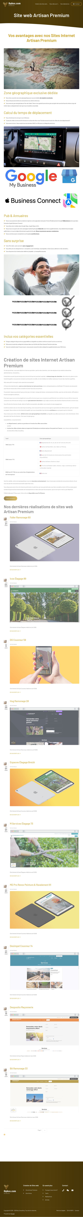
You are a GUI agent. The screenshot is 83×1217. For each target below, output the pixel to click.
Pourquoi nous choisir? (51, 1190)
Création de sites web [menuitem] (41, 5)
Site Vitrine (29, 1193)
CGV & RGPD (70, 1210)
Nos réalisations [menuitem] (64, 4)
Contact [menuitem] (77, 4)
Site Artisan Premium (31, 1190)
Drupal (12, 1213)
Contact (77, 1210)
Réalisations (48, 1196)
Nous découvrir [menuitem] (54, 5)
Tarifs (46, 1193)
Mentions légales (60, 1210)
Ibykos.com (15, 3)
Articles (47, 1200)
